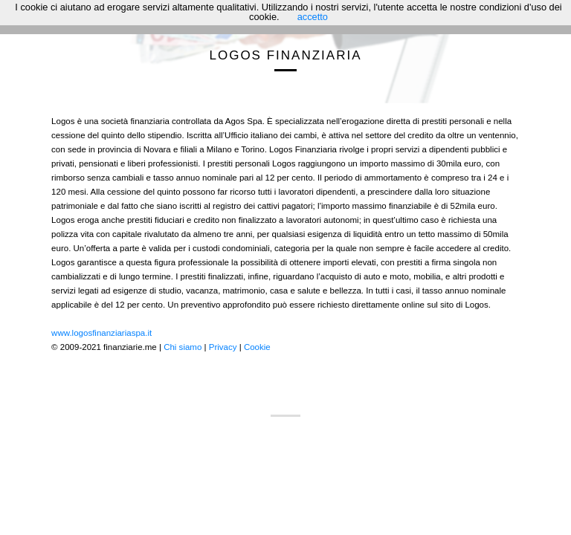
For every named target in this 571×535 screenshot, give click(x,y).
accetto (312, 16)
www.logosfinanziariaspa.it (101, 332)
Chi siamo (182, 347)
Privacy (223, 347)
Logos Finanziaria (286, 55)
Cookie (257, 347)
